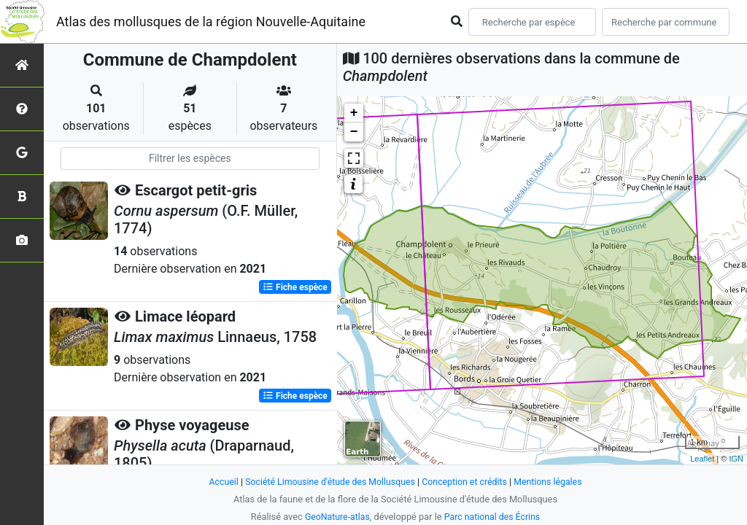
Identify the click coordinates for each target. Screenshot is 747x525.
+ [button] (354, 113)
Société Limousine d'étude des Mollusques (327, 481)
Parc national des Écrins (493, 516)
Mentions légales (553, 481)
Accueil (217, 481)
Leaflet (702, 458)
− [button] (354, 132)
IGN (736, 458)
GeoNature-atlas (335, 516)
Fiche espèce (295, 287)
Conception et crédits (467, 481)
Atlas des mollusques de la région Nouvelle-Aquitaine (210, 21)
